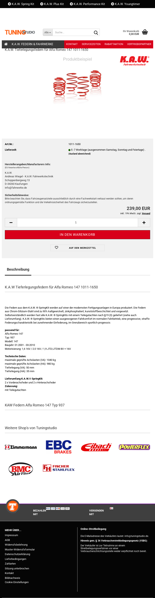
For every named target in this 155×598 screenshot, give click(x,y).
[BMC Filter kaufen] (21, 469)
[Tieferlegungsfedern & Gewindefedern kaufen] (96, 447)
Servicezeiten (91, 44)
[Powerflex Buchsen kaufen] (134, 447)
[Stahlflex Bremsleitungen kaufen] (59, 469)
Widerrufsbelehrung (16, 544)
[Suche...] (47, 32)
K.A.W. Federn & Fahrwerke (32, 44)
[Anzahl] (77, 222)
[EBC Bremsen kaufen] (59, 447)
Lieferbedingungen (15, 558)
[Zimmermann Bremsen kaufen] (21, 447)
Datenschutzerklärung (17, 554)
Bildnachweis (12, 577)
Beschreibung (18, 269)
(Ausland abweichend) (79, 153)
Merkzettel (57, 20)
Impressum (11, 535)
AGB (7, 540)
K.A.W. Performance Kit (87, 4)
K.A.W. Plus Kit (52, 4)
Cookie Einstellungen (17, 582)
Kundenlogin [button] (32, 20)
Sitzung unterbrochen (17, 568)
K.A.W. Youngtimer (125, 4)
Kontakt (15, 12)
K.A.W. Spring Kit (21, 4)
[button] (12, 20)
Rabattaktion (114, 44)
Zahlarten (10, 563)
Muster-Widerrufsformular (20, 549)
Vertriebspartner (139, 44)
